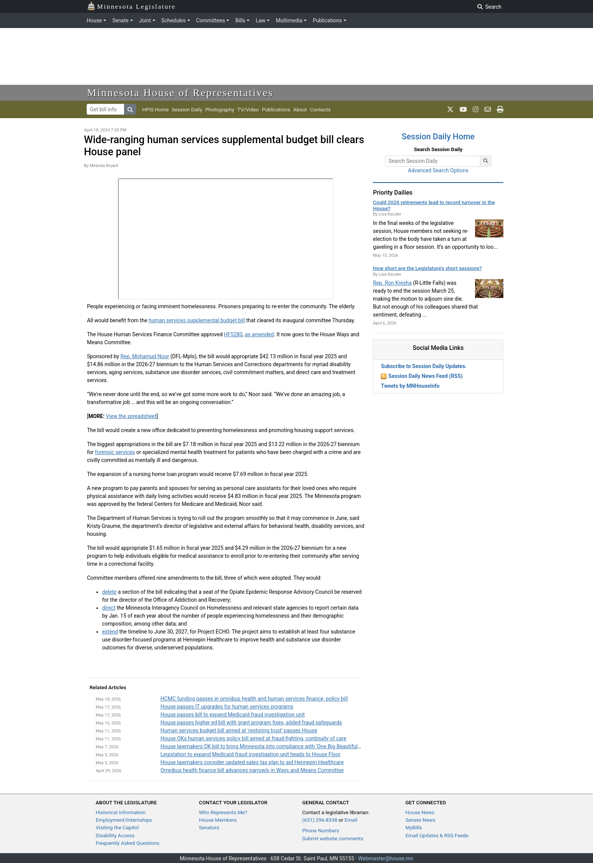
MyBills (413, 827)
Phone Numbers (320, 830)
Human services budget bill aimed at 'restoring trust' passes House (238, 730)
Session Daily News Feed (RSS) (425, 376)
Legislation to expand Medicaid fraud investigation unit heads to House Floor (250, 754)
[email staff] (487, 109)
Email (351, 820)
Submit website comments (332, 838)
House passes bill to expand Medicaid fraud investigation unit (232, 715)
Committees (210, 20)
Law (260, 20)
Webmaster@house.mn (385, 858)
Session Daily (187, 109)
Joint (145, 20)
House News (420, 812)
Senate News (420, 820)
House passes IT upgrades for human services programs (226, 707)
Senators (209, 827)
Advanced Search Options (438, 170)
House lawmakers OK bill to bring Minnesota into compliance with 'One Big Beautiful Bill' (263, 746)
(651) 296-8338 (319, 820)
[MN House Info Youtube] (463, 109)
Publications (327, 20)
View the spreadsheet (131, 416)
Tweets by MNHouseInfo (410, 386)
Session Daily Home (438, 136)
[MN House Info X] (450, 109)
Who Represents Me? (223, 812)
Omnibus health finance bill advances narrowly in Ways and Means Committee (252, 770)
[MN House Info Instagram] (475, 109)
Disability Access (115, 835)
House (94, 20)
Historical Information (121, 812)
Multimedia (289, 20)
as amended (259, 334)
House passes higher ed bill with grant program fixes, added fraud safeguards (251, 722)
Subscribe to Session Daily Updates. (424, 366)
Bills (240, 20)
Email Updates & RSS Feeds (437, 835)
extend (110, 632)
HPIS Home (155, 109)
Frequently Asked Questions (128, 843)
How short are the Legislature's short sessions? (427, 268)
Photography (219, 109)
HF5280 (233, 334)
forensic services (115, 452)
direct (108, 608)
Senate (120, 20)
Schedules (173, 20)
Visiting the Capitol (117, 827)
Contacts (320, 109)
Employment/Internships (124, 820)
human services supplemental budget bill (197, 320)
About (300, 109)
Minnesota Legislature (131, 6)
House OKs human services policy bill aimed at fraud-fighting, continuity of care (253, 738)
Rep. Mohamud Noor (144, 356)
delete (109, 592)
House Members (218, 820)
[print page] (500, 109)
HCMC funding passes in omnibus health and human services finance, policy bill (254, 699)
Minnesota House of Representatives (180, 92)
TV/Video (248, 109)
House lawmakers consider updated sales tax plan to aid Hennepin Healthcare (252, 762)
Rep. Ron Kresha (392, 283)
